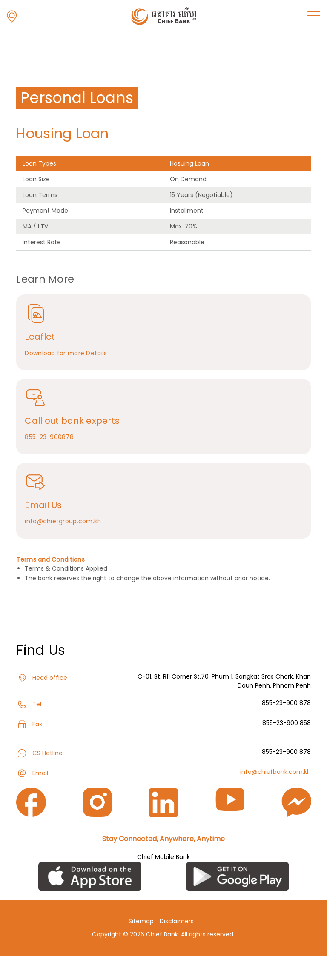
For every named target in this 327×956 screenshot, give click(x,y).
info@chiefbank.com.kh (275, 772)
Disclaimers (177, 921)
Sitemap (141, 921)
